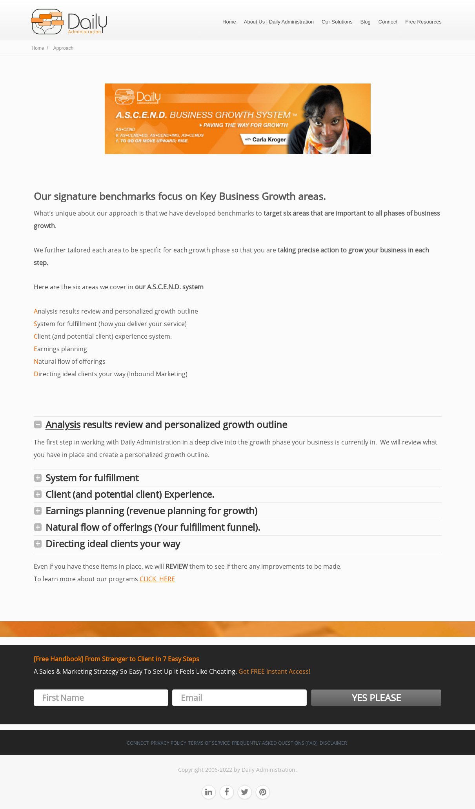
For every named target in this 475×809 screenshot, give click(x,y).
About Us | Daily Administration (279, 22)
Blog (365, 22)
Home (229, 22)
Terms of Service (209, 743)
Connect (388, 22)
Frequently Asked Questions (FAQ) (275, 743)
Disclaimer (333, 743)
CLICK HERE (157, 579)
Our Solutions (337, 22)
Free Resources (423, 22)
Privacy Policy (168, 743)
